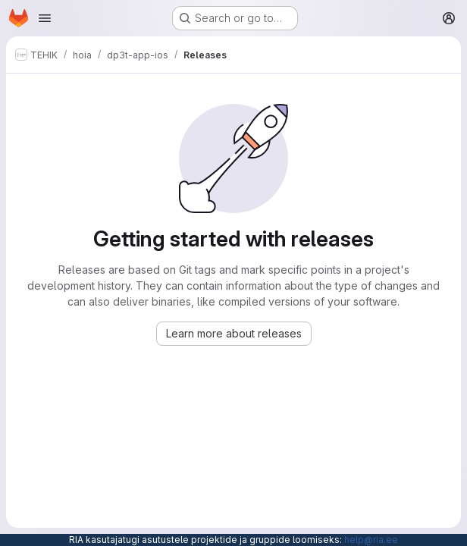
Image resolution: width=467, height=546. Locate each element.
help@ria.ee (371, 539)
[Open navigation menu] (45, 18)
